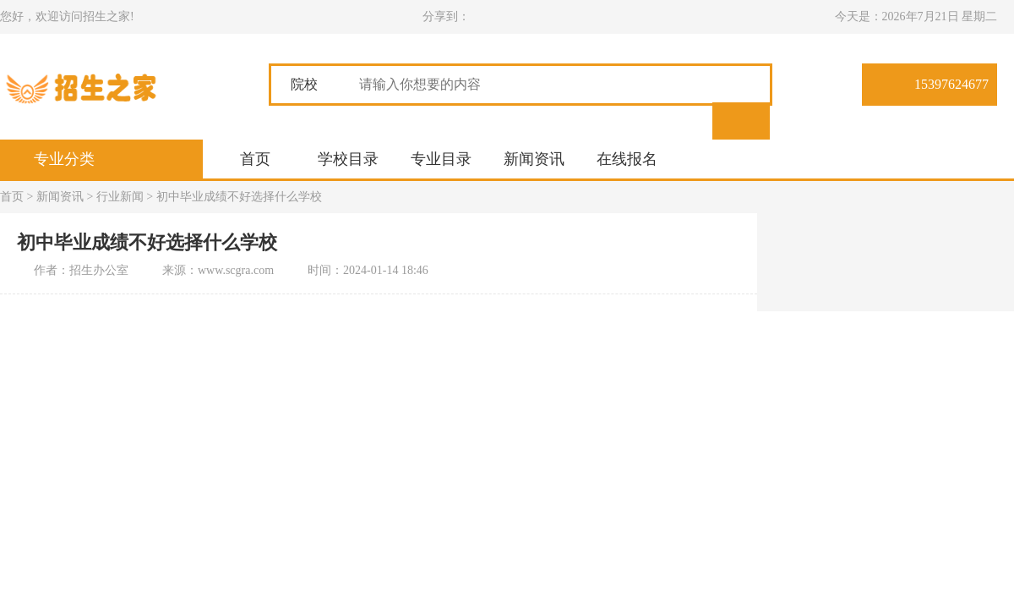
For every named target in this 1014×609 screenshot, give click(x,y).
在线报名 (627, 159)
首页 (255, 159)
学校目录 (348, 159)
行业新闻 (120, 196)
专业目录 (441, 159)
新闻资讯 (534, 159)
